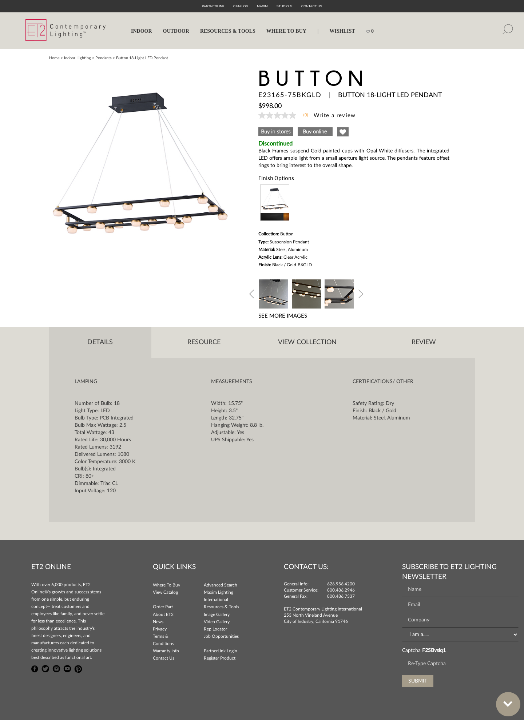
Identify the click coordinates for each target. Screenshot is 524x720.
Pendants (103, 58)
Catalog (241, 6)
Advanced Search (220, 585)
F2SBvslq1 (434, 650)
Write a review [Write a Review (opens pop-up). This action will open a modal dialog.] (335, 115)
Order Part (163, 607)
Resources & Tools (221, 607)
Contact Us (163, 658)
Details (100, 342)
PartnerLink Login (220, 651)
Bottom (504, 700)
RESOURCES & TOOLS (227, 31)
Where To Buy (166, 585)
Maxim (262, 6)
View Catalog (165, 592)
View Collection (307, 342)
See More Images (282, 316)
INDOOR (141, 31)
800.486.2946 (341, 590)
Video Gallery (217, 622)
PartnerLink (213, 6)
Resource (204, 342)
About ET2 (163, 614)
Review (424, 342)
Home (54, 58)
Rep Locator (215, 629)
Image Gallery (217, 614)
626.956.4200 (341, 584)
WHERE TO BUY (286, 31)
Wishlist (342, 31)
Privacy (160, 629)
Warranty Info (166, 651)
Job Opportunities (221, 636)
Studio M (285, 6)
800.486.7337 (341, 596)
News (158, 622)
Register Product (219, 658)
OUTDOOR (176, 31)
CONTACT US (311, 6)
